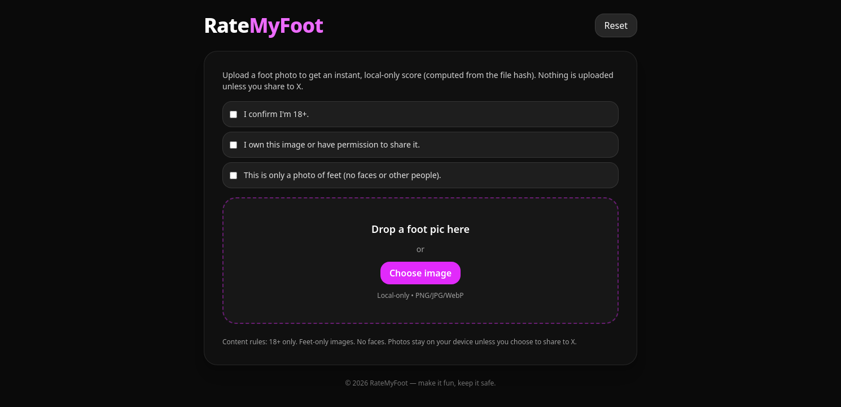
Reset (616, 25)
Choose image (420, 273)
